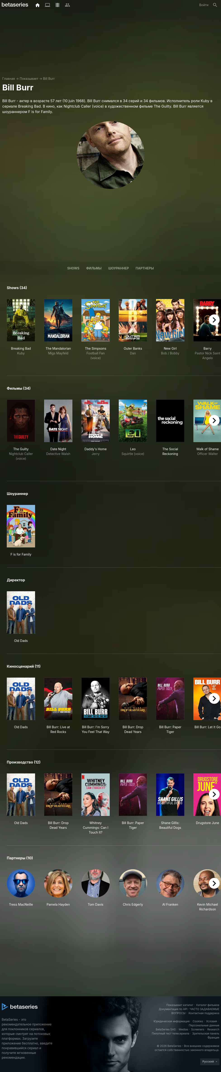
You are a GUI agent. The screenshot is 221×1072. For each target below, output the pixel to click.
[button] (21, 890)
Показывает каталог (179, 1005)
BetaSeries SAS (166, 1029)
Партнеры (145, 268)
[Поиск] (215, 5)
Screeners (197, 1029)
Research (213, 1029)
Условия (211, 1021)
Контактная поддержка (203, 1013)
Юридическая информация (172, 1021)
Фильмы (94, 268)
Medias (183, 1029)
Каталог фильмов (207, 1005)
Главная (8, 78)
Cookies (198, 1021)
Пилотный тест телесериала (170, 1033)
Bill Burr (49, 78)
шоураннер (118, 268)
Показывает (29, 78)
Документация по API (173, 1009)
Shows (73, 268)
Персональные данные (204, 1025)
